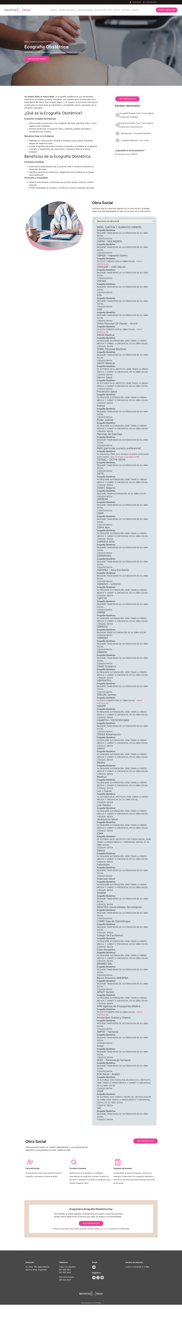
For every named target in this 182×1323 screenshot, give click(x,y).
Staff (110, 10)
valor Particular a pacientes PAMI (124, 457)
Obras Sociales (100, 10)
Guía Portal (126, 10)
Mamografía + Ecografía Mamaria (136, 133)
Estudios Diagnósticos (67, 10)
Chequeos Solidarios (85, 10)
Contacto (135, 10)
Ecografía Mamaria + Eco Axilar (135, 140)
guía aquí (103, 1229)
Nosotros (53, 10)
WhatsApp (125, 1229)
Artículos (116, 10)
